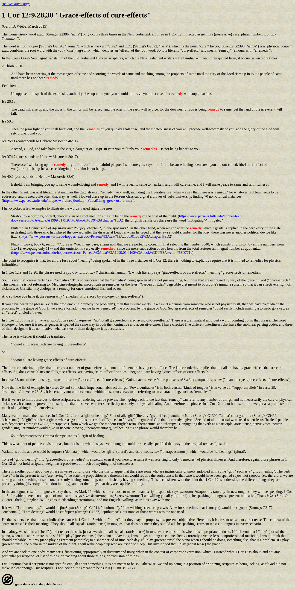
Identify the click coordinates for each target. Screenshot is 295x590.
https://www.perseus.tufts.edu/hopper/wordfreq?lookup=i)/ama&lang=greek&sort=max (67, 200)
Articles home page (16, 4)
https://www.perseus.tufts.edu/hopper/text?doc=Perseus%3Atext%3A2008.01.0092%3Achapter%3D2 (95, 236)
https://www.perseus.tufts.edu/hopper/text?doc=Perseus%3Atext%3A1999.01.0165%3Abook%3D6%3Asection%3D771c (102, 252)
